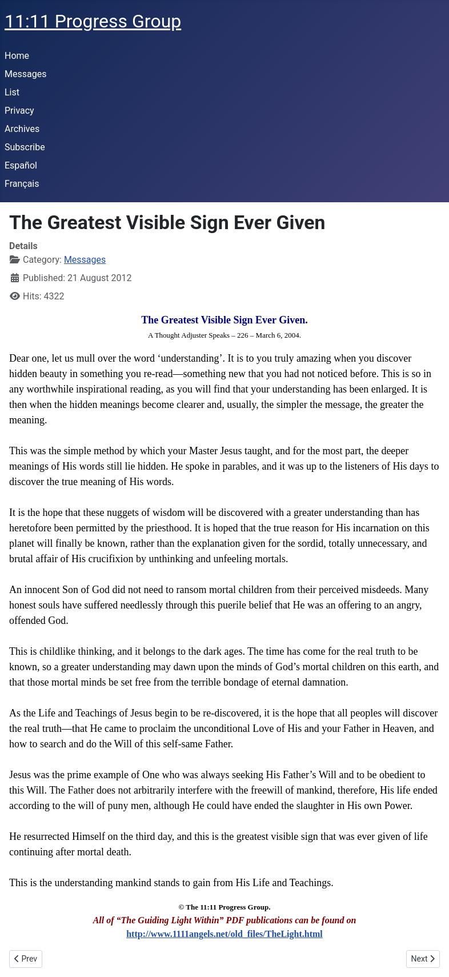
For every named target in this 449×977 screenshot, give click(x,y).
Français (22, 183)
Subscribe (25, 147)
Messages (25, 74)
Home (17, 55)
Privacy (19, 110)
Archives (22, 128)
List (12, 92)
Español (21, 165)
